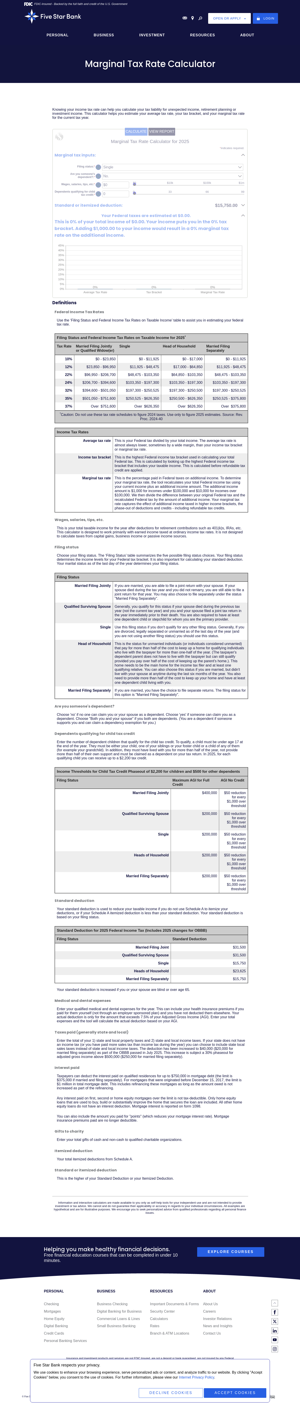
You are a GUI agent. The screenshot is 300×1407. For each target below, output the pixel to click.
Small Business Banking (116, 1326)
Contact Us (212, 1333)
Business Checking (112, 1304)
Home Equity (54, 1319)
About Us (210, 1304)
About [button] (247, 35)
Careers (209, 1311)
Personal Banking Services (65, 1341)
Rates (154, 1326)
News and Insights (217, 1326)
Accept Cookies (235, 1393)
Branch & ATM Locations (169, 1333)
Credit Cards (54, 1333)
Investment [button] (152, 35)
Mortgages (52, 1311)
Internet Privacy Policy (196, 1377)
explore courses (231, 1252)
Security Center (162, 1311)
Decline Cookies (170, 1393)
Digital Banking (56, 1326)
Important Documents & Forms (174, 1304)
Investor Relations (217, 1319)
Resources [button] (202, 35)
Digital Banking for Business (119, 1311)
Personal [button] (57, 35)
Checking (51, 1304)
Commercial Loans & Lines (118, 1319)
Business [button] (104, 35)
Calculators (159, 1319)
